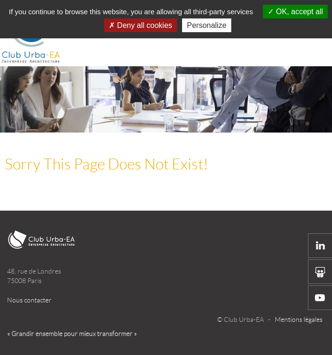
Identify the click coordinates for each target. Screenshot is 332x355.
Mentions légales (299, 319)
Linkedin (320, 245)
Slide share (320, 272)
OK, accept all (295, 12)
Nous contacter (29, 300)
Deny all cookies (140, 25)
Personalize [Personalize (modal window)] (207, 25)
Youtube (320, 298)
